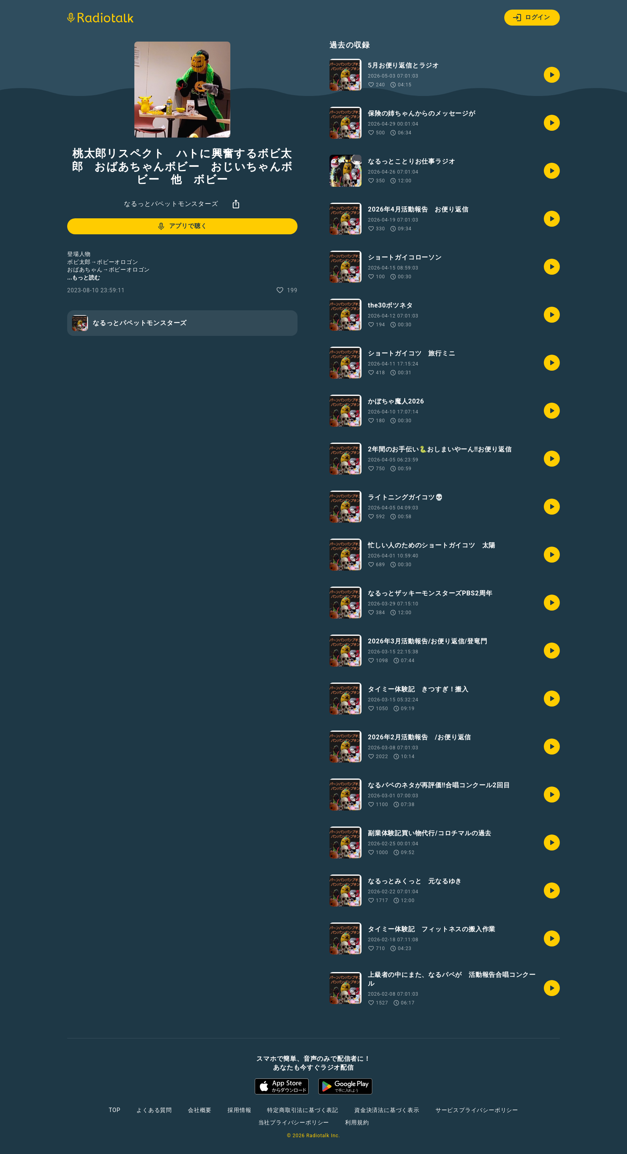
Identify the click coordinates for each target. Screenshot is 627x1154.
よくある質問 (154, 1110)
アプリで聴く (181, 226)
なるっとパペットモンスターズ (171, 204)
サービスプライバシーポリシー (476, 1110)
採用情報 (239, 1110)
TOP (114, 1110)
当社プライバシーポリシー (293, 1122)
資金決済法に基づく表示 (386, 1110)
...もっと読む (83, 277)
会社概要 (200, 1110)
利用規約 (357, 1122)
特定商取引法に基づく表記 (302, 1110)
